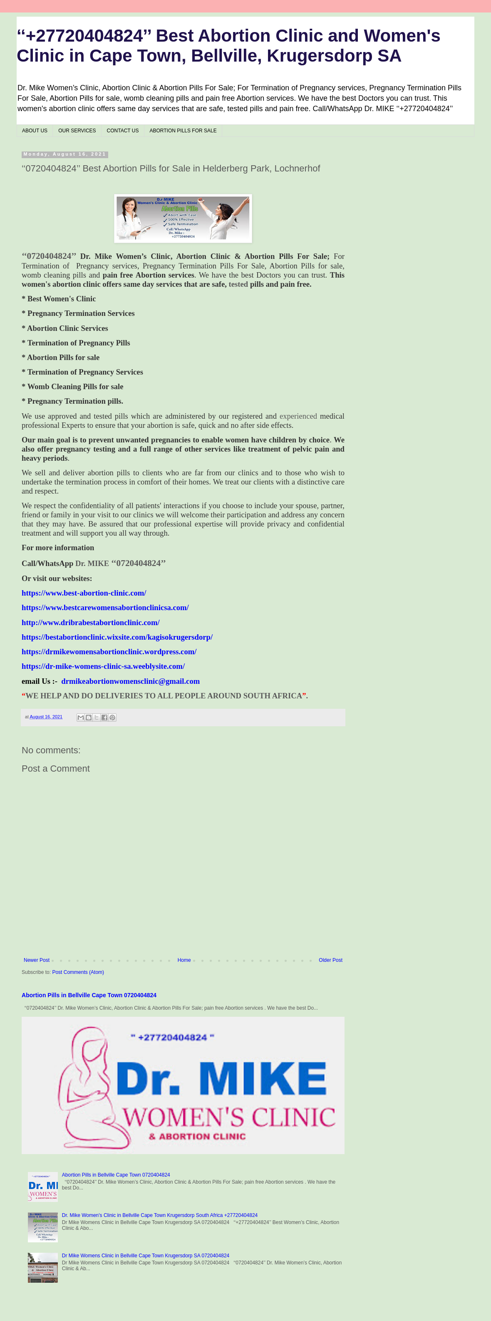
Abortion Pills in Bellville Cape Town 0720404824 (89, 995)
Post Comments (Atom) (78, 972)
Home (184, 960)
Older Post (330, 960)
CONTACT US (123, 131)
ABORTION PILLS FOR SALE (183, 131)
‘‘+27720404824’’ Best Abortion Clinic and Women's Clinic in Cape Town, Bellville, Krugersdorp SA (229, 45)
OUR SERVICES (77, 131)
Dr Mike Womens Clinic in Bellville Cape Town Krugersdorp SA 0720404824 (145, 1256)
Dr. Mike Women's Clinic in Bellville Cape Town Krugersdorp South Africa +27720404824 (160, 1215)
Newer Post (37, 960)
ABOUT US (34, 131)
